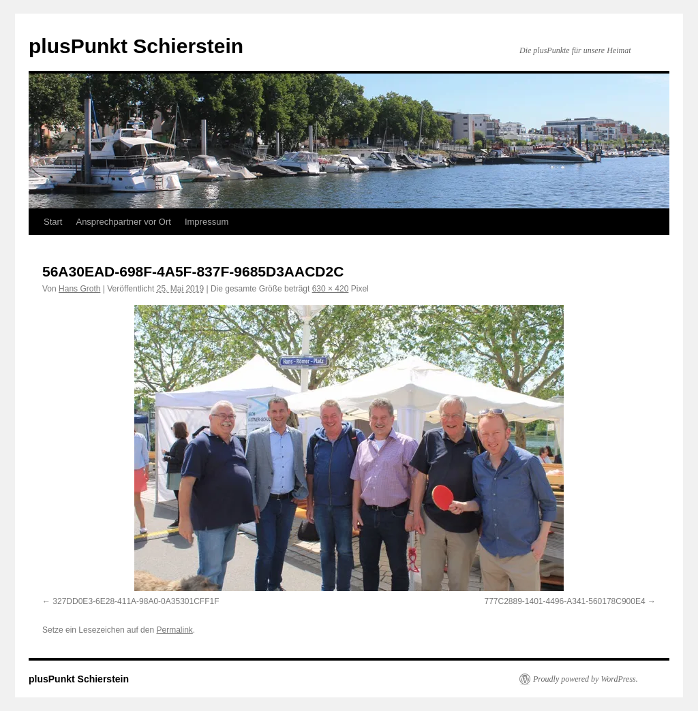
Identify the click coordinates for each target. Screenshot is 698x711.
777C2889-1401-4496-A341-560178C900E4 (564, 601)
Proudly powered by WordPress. (585, 679)
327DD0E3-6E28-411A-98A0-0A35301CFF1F (135, 601)
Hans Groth (79, 289)
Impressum (206, 222)
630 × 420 (330, 289)
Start (53, 222)
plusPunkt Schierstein (136, 46)
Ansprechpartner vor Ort (123, 222)
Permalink (174, 630)
